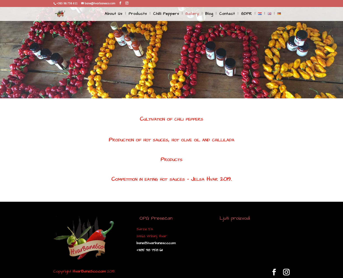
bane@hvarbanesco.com (155, 243)
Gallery (192, 14)
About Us (113, 14)
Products (138, 14)
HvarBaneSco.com (89, 271)
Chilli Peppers (166, 14)
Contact (227, 14)
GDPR (246, 14)
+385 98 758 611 (149, 250)
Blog (209, 14)
